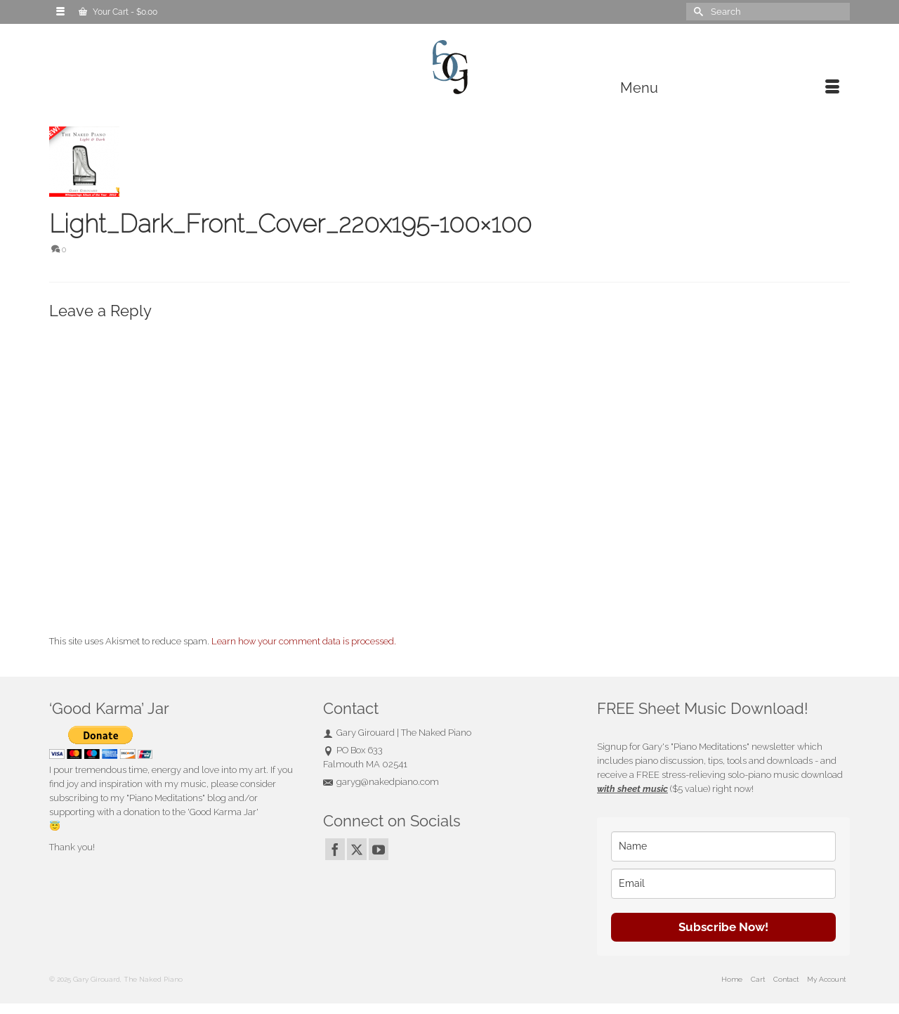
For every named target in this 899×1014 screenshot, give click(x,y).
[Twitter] (357, 849)
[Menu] (730, 87)
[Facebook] (335, 849)
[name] (723, 846)
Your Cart (118, 12)
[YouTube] (378, 849)
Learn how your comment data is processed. (303, 641)
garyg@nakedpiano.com (381, 781)
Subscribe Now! (723, 927)
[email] (723, 884)
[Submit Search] (696, 11)
